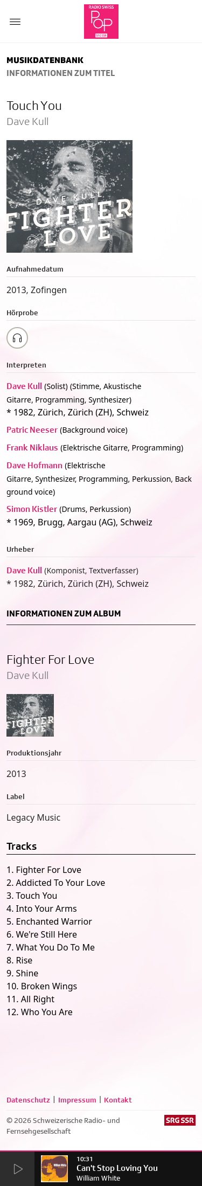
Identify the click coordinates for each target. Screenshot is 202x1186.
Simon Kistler (31, 509)
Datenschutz (28, 1100)
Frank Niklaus (32, 447)
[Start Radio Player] (17, 1169)
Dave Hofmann (34, 465)
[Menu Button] (15, 21)
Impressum (77, 1100)
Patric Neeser (32, 430)
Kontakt (118, 1100)
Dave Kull (24, 386)
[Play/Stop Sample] (17, 338)
